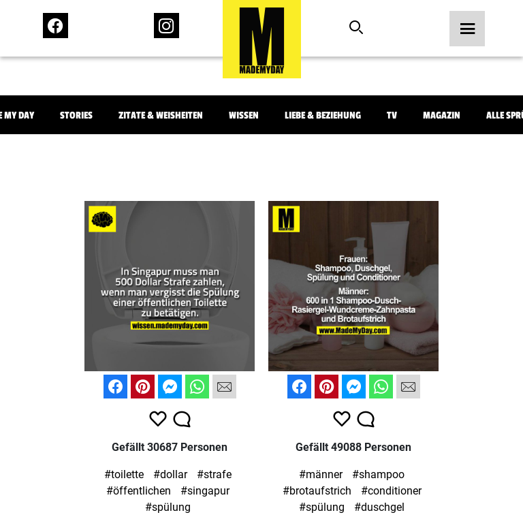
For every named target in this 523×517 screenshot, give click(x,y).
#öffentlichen (138, 490)
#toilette (124, 474)
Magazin (441, 115)
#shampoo (378, 474)
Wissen (244, 115)
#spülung (168, 507)
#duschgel (379, 507)
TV (392, 115)
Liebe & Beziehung (323, 115)
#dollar (170, 474)
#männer (321, 474)
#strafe (214, 474)
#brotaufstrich (317, 490)
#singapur (204, 490)
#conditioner (391, 490)
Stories (76, 115)
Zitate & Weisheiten (160, 115)
